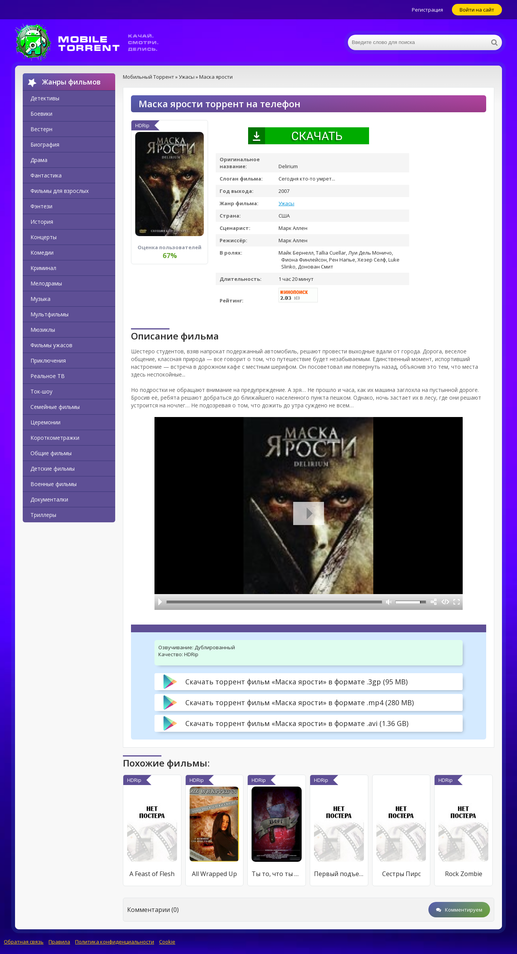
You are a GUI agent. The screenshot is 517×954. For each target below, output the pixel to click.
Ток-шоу (41, 391)
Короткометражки (54, 437)
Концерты (43, 237)
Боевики (41, 113)
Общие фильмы (51, 453)
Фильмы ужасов (51, 345)
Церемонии (45, 422)
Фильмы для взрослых (59, 190)
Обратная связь (24, 941)
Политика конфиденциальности (114, 941)
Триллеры (43, 514)
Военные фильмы (53, 484)
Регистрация (427, 9)
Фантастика (46, 175)
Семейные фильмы (55, 406)
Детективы (44, 98)
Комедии (42, 252)
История (41, 221)
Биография (44, 144)
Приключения (48, 360)
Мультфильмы (49, 314)
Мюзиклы (42, 329)
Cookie (167, 941)
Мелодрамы (46, 283)
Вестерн (41, 129)
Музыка (40, 298)
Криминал (43, 268)
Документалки (49, 499)
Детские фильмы (52, 468)
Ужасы (286, 203)
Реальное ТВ (47, 376)
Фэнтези (41, 206)
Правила (59, 941)
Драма (38, 160)
